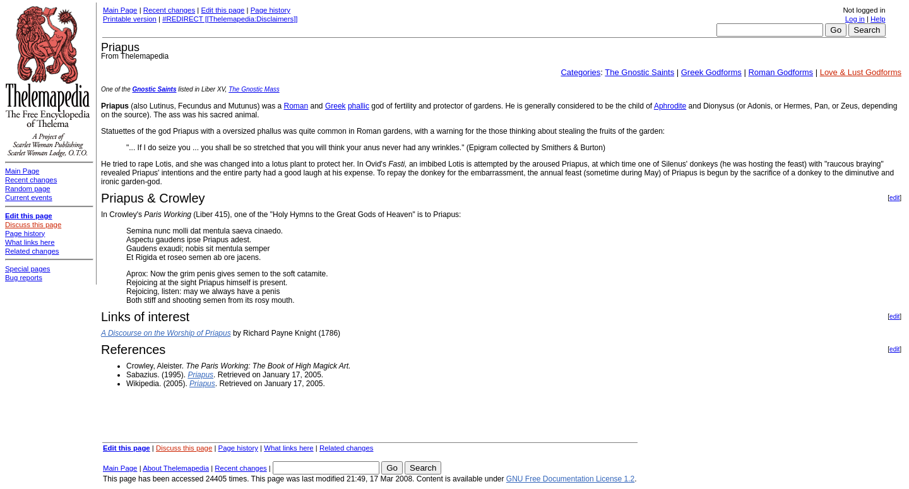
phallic (358, 106)
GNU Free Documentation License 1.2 (570, 478)
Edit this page (222, 10)
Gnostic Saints (154, 89)
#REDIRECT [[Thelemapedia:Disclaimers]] (229, 19)
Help (877, 19)
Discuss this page (184, 448)
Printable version (130, 19)
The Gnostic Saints (639, 72)
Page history (270, 10)
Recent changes (169, 10)
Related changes (346, 448)
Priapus (200, 374)
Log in (855, 19)
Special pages (27, 269)
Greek (335, 106)
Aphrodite (670, 106)
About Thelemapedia (176, 468)
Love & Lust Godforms (860, 72)
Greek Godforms (711, 72)
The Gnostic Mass (254, 89)
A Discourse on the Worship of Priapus (166, 333)
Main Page (120, 10)
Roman (295, 106)
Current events (28, 197)
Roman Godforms (780, 72)
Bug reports (23, 277)
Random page (27, 188)
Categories (580, 72)
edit (894, 197)
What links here (289, 448)
